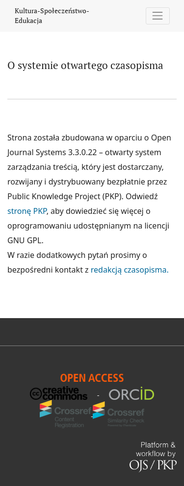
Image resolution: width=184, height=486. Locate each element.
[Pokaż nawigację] (158, 15)
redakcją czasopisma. (130, 269)
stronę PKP (27, 211)
